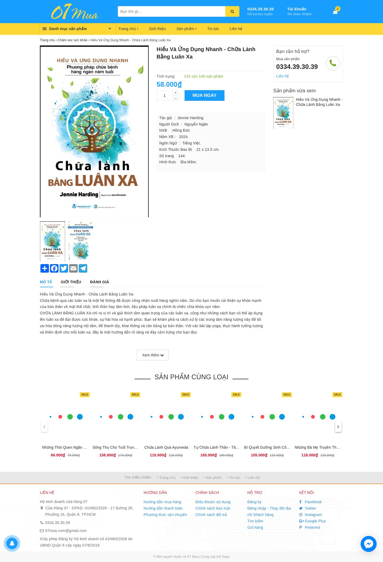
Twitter (307, 508)
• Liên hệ (252, 478)
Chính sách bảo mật (212, 508)
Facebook (310, 502)
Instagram (310, 515)
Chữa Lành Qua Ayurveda (166, 447)
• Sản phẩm (212, 478)
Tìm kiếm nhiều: (138, 477)
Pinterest (309, 527)
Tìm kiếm (255, 521)
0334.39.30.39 (260, 9)
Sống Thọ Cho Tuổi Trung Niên (119, 447)
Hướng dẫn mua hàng (162, 502)
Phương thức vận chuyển (165, 515)
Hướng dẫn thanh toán (163, 508)
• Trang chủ (166, 478)
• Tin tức (233, 478)
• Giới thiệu (189, 478)
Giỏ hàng (255, 527)
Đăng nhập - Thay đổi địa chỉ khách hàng (269, 511)
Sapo (226, 557)
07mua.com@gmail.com (66, 530)
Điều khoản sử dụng (213, 502)
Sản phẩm (186, 29)
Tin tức (213, 29)
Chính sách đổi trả (211, 515)
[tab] (46, 282)
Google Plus (312, 521)
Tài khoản (296, 9)
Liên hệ (236, 29)
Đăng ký (254, 502)
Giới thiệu (157, 29)
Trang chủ (128, 29)
